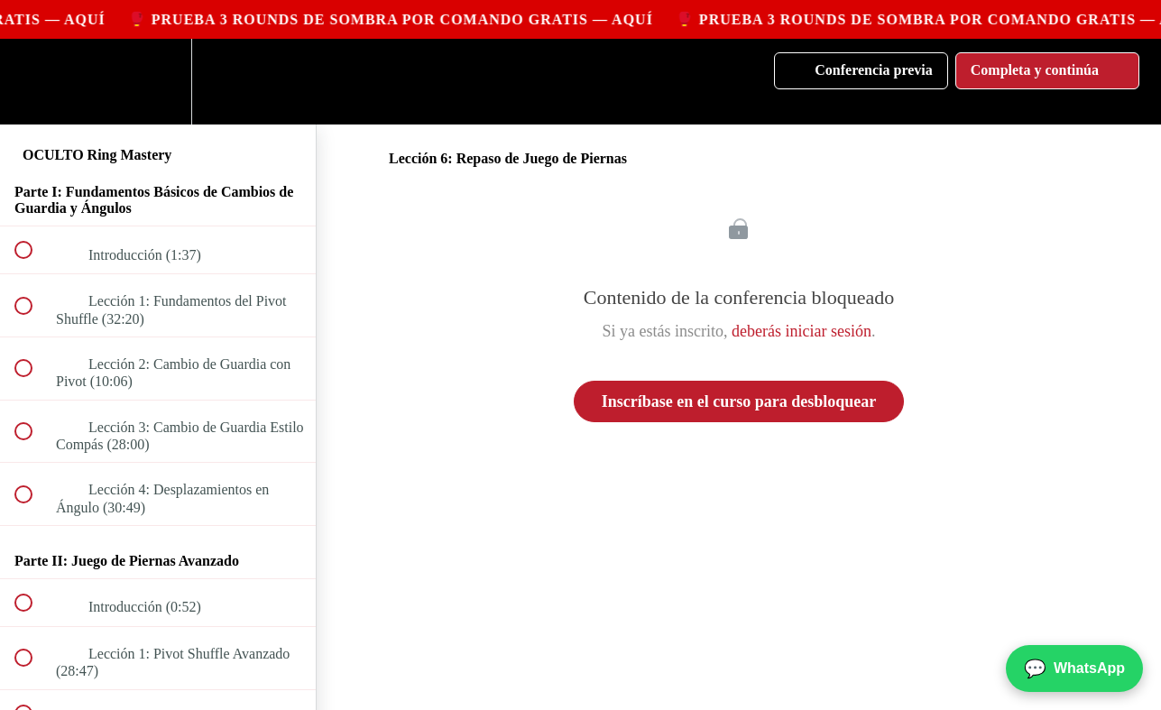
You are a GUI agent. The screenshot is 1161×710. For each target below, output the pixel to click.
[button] (33, 81)
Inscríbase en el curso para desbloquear (739, 401)
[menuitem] (157, 81)
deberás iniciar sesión (801, 331)
